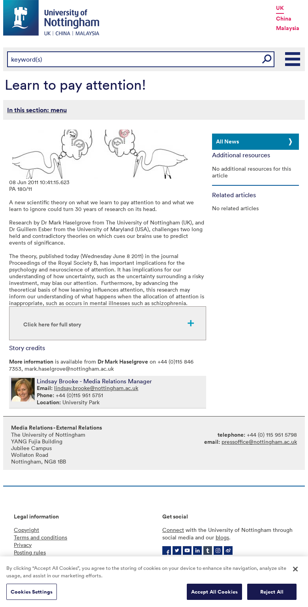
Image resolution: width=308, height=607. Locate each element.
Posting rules (30, 552)
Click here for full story (52, 324)
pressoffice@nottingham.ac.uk (259, 441)
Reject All (272, 594)
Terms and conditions (40, 537)
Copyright (26, 529)
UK (280, 8)
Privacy (23, 545)
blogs (222, 537)
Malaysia (287, 28)
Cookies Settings (32, 594)
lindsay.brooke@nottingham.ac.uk (96, 388)
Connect (173, 529)
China (283, 19)
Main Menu (293, 59)
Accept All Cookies (214, 594)
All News (227, 141)
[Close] (295, 571)
